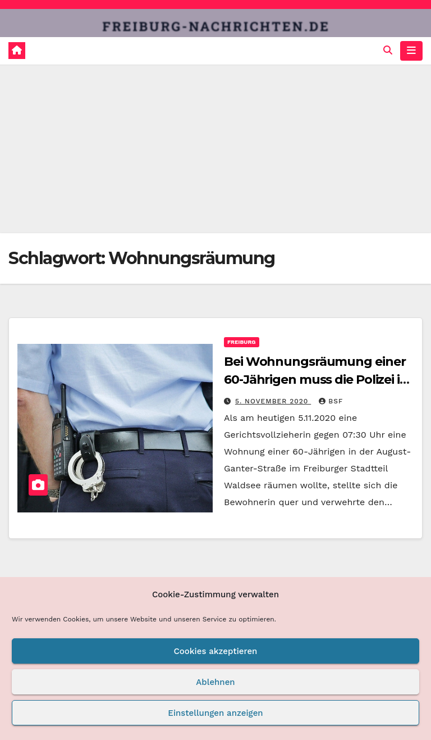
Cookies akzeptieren (216, 651)
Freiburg (241, 342)
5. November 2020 (273, 401)
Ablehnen (215, 682)
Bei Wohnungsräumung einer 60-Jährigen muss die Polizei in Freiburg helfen (316, 379)
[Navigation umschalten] (411, 50)
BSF (331, 401)
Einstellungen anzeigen (215, 713)
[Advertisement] (215, 149)
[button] (387, 50)
